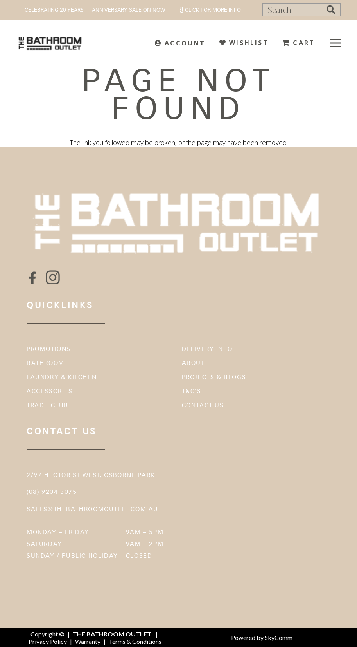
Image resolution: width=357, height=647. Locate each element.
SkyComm (278, 637)
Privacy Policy (48, 641)
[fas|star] (32, 277)
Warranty (87, 641)
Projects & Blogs (214, 377)
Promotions (49, 348)
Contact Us (203, 405)
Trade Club (47, 405)
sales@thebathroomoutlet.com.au (92, 509)
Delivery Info (207, 348)
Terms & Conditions (135, 641)
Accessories (50, 391)
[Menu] (335, 43)
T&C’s (191, 391)
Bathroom (46, 363)
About (193, 363)
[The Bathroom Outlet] (50, 43)
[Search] (301, 9)
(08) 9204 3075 (52, 491)
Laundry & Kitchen (62, 377)
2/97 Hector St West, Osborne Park (91, 475)
